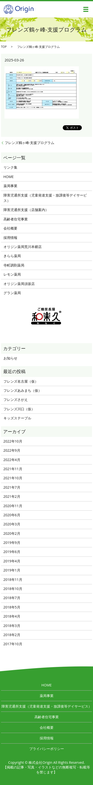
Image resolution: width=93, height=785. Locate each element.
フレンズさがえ (15, 399)
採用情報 (10, 237)
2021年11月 (12, 468)
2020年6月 (11, 515)
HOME (8, 176)
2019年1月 (11, 570)
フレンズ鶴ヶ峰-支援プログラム (30, 142)
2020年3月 (11, 524)
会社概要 (10, 228)
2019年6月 (11, 551)
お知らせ (10, 358)
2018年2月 (11, 634)
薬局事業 (10, 185)
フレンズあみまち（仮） (22, 390)
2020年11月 (12, 505)
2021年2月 (11, 496)
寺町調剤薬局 (13, 265)
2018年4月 (11, 616)
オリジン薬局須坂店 (19, 283)
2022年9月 (11, 450)
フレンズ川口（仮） (19, 409)
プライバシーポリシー (46, 748)
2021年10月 (12, 478)
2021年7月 (11, 487)
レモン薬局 (12, 274)
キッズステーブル (17, 418)
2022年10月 (12, 441)
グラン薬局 (12, 292)
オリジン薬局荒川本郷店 (22, 246)
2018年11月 (12, 579)
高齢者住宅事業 (15, 219)
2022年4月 (11, 459)
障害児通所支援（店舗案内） (26, 209)
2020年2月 (11, 533)
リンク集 (10, 167)
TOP (4, 47)
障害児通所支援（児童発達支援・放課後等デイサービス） (45, 198)
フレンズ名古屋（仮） (20, 381)
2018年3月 (11, 625)
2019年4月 (11, 561)
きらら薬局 (12, 255)
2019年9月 (11, 542)
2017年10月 (12, 644)
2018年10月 (12, 588)
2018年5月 (11, 607)
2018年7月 (11, 597)
